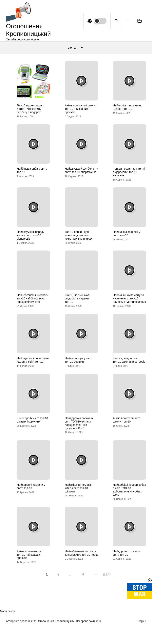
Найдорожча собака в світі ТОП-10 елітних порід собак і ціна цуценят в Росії (79, 423)
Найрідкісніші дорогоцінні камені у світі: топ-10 (33, 360)
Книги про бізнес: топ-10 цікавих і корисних (32, 420)
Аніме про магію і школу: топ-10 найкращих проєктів (81, 109)
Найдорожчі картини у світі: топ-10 (31, 486)
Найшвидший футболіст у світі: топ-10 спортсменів (81, 170)
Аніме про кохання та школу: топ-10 (126, 420)
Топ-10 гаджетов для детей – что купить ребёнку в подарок (30, 109)
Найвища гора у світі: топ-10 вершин (78, 360)
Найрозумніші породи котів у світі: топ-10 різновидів (31, 235)
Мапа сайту (7, 611)
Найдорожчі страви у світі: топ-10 (126, 553)
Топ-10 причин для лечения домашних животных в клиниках (78, 235)
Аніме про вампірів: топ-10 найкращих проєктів (29, 555)
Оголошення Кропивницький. (56, 621)
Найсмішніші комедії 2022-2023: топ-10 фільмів (78, 488)
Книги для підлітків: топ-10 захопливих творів (129, 360)
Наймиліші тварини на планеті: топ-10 (127, 107)
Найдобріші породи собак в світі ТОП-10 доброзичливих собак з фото (129, 489)
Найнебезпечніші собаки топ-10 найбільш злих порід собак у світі (32, 298)
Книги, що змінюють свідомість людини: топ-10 (77, 298)
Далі (107, 574)
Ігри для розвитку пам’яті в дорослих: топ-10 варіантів (129, 172)
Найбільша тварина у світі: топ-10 (126, 233)
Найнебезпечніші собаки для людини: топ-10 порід (81, 553)
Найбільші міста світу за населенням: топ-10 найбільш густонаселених (129, 298)
